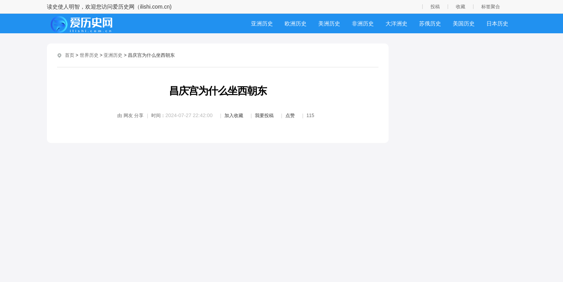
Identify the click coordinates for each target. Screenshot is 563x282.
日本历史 (497, 23)
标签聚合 (490, 6)
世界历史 (89, 55)
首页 (69, 55)
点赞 (290, 115)
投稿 (435, 6)
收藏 (460, 6)
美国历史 (464, 23)
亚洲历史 (262, 23)
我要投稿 (264, 115)
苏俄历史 (430, 23)
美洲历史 (329, 23)
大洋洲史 (396, 23)
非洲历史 (363, 23)
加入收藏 (233, 115)
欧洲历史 (296, 23)
